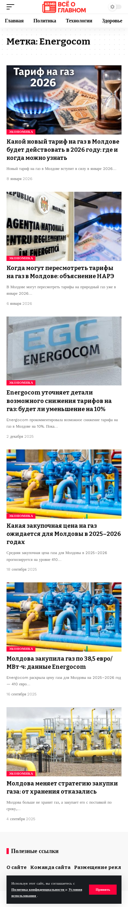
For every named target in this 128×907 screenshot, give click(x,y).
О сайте (16, 867)
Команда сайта (50, 867)
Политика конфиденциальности (38, 890)
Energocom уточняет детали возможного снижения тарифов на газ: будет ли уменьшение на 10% (59, 400)
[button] (103, 890)
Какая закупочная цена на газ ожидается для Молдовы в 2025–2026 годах (63, 534)
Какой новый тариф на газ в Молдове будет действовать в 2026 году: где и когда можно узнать (62, 150)
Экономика (21, 132)
